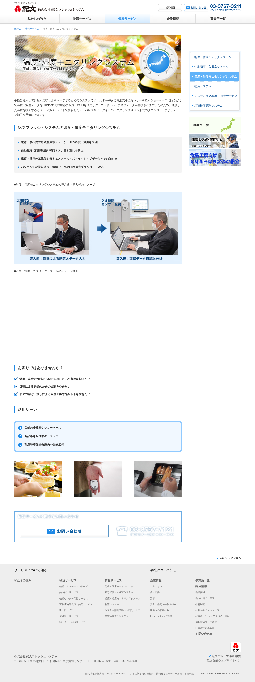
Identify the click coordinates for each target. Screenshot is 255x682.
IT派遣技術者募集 (205, 628)
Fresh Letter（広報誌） (162, 616)
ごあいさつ (156, 586)
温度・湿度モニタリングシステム (215, 76)
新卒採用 (200, 592)
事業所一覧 (218, 19)
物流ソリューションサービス (75, 586)
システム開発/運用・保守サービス (216, 96)
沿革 (152, 598)
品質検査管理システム (208, 105)
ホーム (17, 28)
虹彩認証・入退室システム (211, 67)
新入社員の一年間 (205, 598)
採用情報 (201, 586)
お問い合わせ (204, 633)
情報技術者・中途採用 (207, 622)
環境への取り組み (159, 610)
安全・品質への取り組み (163, 604)
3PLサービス (66, 610)
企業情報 (173, 19)
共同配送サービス (69, 592)
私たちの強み (37, 19)
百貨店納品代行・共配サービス (76, 604)
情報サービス (127, 19)
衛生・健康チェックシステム (212, 57)
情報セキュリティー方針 (169, 673)
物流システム (202, 86)
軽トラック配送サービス (72, 622)
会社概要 (155, 592)
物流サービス (82, 19)
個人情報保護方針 (94, 673)
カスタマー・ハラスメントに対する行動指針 (130, 673)
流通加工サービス (69, 616)
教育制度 (200, 604)
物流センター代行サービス (74, 598)
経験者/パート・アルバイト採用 (212, 616)
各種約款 (189, 673)
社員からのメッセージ (207, 610)
